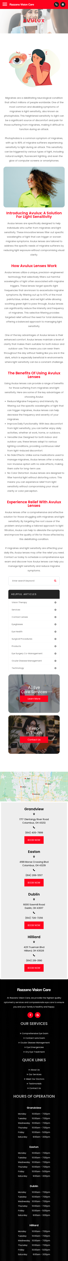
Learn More (34, 698)
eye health (17, 631)
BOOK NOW (34, 840)
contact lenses (20, 617)
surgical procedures (22, 638)
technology (18, 668)
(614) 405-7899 (34, 832)
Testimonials (35, 1083)
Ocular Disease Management (35, 1042)
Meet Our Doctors (35, 1079)
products (16, 646)
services (16, 609)
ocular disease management (27, 660)
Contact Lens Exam (35, 1038)
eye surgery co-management (27, 653)
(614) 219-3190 (34, 960)
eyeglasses (17, 624)
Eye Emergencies (35, 1047)
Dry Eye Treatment (35, 1051)
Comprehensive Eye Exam (35, 1033)
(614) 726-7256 (34, 917)
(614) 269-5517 (34, 875)
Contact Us (34, 739)
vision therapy (19, 602)
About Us (35, 1069)
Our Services (35, 1074)
